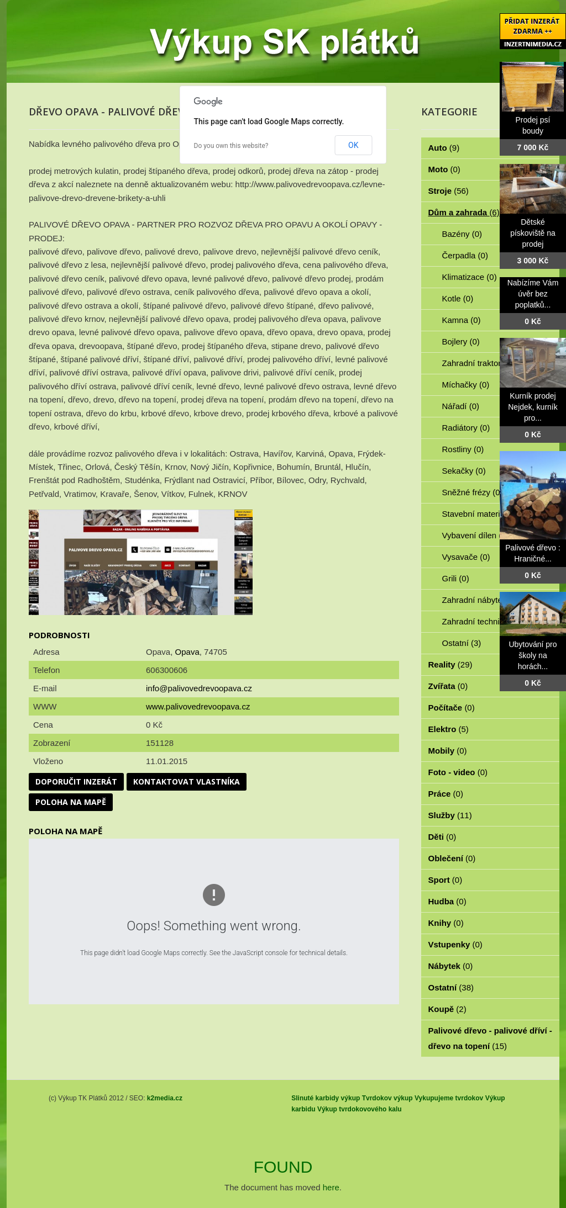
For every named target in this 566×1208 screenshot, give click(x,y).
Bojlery (461, 341)
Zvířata (448, 686)
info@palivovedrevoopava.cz (199, 688)
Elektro (448, 729)
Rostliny (463, 449)
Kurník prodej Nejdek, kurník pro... (532, 406)
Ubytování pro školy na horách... (533, 655)
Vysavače (466, 556)
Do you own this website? (231, 146)
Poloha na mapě (70, 802)
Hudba (447, 901)
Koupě (447, 1009)
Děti (442, 836)
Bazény (462, 234)
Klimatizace (469, 277)
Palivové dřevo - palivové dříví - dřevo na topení (490, 1038)
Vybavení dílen (475, 535)
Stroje (448, 190)
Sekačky (464, 470)
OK (353, 145)
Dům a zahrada (464, 212)
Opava (187, 651)
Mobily (447, 750)
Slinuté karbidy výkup (325, 1098)
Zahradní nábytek (480, 600)
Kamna (461, 320)
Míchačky (466, 384)
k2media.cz (164, 1098)
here (331, 1187)
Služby (450, 815)
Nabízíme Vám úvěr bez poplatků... (533, 293)
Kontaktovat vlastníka (186, 781)
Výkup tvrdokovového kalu (359, 1109)
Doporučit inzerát (76, 781)
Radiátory (466, 427)
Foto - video (458, 772)
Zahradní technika (481, 621)
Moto (444, 169)
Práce (445, 793)
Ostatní (461, 643)
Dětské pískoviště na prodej (532, 233)
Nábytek (450, 966)
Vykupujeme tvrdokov (449, 1098)
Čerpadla (465, 255)
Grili (455, 578)
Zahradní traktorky (482, 363)
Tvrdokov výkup (387, 1098)
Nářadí (461, 406)
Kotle (458, 298)
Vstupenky (455, 944)
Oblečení (452, 858)
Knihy (446, 923)
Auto (444, 147)
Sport (445, 879)
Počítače (451, 707)
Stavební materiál (480, 513)
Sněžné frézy (472, 492)
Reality (450, 664)
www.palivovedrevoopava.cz (198, 706)
